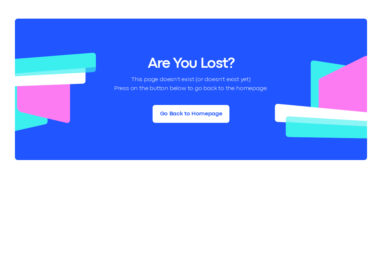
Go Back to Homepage (191, 114)
